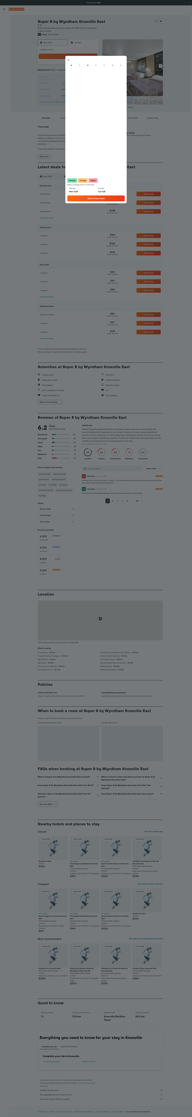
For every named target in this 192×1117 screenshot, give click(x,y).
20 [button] (74, 83)
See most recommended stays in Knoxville (146, 939)
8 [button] (86, 71)
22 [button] (86, 83)
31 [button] (57, 95)
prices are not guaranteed (86, 1083)
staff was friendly (59, 474)
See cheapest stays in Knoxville (150, 884)
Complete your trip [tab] (49, 1046)
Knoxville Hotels (117, 1112)
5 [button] (68, 71)
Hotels (52, 1112)
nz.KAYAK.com (42, 1112)
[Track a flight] (4, 44)
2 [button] (92, 65)
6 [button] (74, 71)
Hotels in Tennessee (102, 1112)
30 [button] (92, 89)
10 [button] (57, 77)
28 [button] (80, 89)
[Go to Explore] (4, 39)
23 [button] (92, 83)
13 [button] (74, 77)
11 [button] (62, 77)
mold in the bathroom (64, 490)
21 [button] (80, 83)
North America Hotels (64, 1112)
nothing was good (58, 479)
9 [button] (92, 71)
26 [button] (68, 89)
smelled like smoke (46, 490)
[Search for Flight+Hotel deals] (4, 32)
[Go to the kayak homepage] (16, 9)
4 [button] (62, 71)
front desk (52, 485)
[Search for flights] (4, 16)
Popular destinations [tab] (69, 1046)
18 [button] (62, 83)
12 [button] (68, 77)
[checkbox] (50, 538)
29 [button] (86, 89)
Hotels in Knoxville (88, 1061)
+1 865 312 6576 (44, 31)
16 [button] (92, 77)
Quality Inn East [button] (45, 861)
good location (44, 479)
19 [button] (68, 83)
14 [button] (80, 77)
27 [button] (74, 89)
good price (63, 485)
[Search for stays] (4, 21)
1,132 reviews (53, 34)
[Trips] (4, 56)
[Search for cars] (4, 27)
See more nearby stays (154, 831)
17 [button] (56, 83)
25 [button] (62, 89)
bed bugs (42, 496)
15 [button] (86, 77)
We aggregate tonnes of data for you (101, 1094)
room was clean (44, 474)
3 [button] (56, 71)
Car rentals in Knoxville (51, 1061)
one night (42, 485)
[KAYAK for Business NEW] (4, 49)
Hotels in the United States (84, 1112)
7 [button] (80, 71)
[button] (189, 2)
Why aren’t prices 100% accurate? (101, 1099)
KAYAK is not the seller (101, 1090)
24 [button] (56, 89)
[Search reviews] (114, 468)
